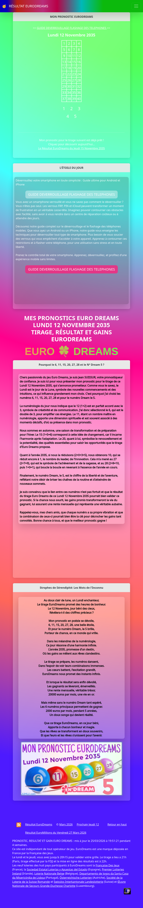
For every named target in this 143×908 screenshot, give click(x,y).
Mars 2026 (66, 824)
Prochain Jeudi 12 (88, 824)
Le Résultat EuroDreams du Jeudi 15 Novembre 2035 (71, 148)
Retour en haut (117, 824)
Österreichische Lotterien (76, 878)
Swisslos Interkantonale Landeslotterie (78, 882)
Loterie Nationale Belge (49, 873)
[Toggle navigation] (136, 6)
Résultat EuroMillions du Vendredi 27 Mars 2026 (55, 833)
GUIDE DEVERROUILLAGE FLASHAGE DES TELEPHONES (72, 28)
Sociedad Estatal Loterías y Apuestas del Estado (57, 869)
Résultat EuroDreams (38, 824)
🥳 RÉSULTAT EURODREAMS (25, 6)
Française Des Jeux (107, 865)
